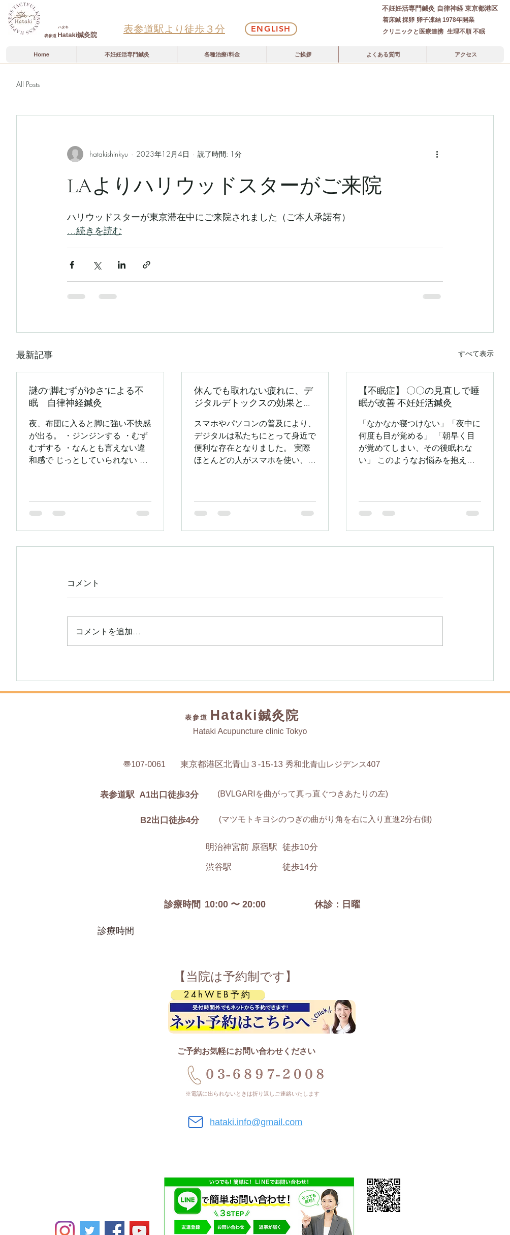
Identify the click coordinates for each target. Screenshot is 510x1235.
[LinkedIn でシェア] (121, 265)
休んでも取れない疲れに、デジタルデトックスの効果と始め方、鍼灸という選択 (253, 397)
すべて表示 (476, 353)
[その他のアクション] (437, 154)
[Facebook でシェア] (72, 265)
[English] (271, 29)
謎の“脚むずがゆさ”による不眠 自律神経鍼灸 (86, 396)
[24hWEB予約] (218, 995)
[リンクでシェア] (146, 265)
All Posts (28, 84)
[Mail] (195, 1122)
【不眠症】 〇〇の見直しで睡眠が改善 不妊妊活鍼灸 (419, 396)
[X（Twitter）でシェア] (97, 265)
